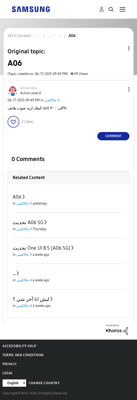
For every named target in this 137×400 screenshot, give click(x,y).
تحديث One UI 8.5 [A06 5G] (41, 248)
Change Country (44, 383)
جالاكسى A (52, 100)
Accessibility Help (19, 346)
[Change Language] (14, 383)
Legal (7, 373)
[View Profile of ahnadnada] (28, 88)
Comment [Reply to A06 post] (113, 136)
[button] (121, 89)
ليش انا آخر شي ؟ (31, 299)
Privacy (9, 364)
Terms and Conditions (23, 355)
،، (14, 273)
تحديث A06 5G (28, 222)
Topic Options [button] (120, 48)
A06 (17, 197)
